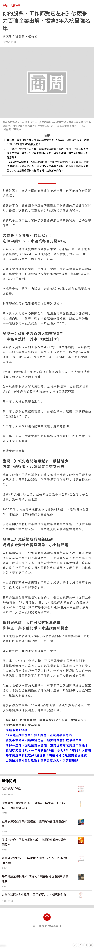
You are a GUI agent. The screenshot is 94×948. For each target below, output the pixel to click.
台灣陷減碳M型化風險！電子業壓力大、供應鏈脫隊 (42, 760)
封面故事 (16, 5)
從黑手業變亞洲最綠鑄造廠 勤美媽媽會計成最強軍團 (44, 740)
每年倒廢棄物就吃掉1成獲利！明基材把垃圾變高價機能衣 (46, 755)
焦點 (5, 5)
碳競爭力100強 (17, 730)
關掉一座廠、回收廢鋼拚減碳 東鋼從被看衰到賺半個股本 (47, 745)
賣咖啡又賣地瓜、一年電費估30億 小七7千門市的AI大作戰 (48, 750)
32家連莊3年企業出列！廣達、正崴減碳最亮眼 (39, 735)
